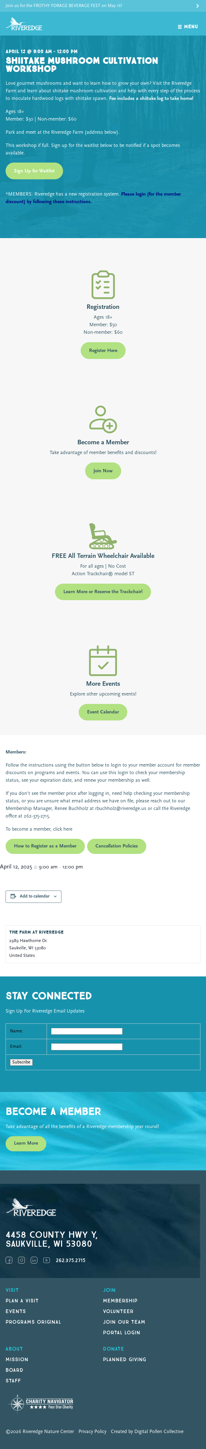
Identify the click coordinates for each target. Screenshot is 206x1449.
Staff (13, 1381)
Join (109, 1290)
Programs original (33, 1322)
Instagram (21, 1260)
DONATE (113, 1349)
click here (62, 829)
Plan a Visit (22, 1301)
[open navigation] (188, 24)
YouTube (46, 1260)
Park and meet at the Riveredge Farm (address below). (63, 132)
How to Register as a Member (45, 846)
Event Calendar (103, 712)
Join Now (103, 471)
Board (14, 1370)
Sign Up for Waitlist (34, 171)
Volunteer (118, 1311)
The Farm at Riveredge (36, 932)
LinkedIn (34, 1260)
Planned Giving (124, 1359)
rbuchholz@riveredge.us (120, 808)
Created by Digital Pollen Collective (147, 1431)
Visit (12, 1290)
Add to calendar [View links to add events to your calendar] (34, 896)
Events (16, 1311)
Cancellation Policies (116, 846)
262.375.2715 (70, 1260)
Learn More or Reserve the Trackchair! (103, 592)
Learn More (26, 1143)
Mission (17, 1359)
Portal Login (121, 1333)
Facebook (9, 1260)
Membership (120, 1301)
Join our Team (124, 1322)
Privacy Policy (92, 1431)
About (14, 1349)
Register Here (103, 350)
